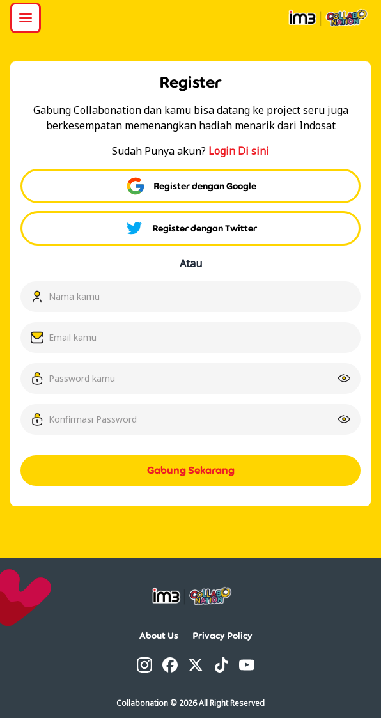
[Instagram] (144, 665)
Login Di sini (238, 151)
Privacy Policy (222, 635)
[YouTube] (246, 665)
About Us (158, 635)
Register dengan (190, 186)
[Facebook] (170, 665)
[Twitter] (195, 665)
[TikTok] (221, 665)
